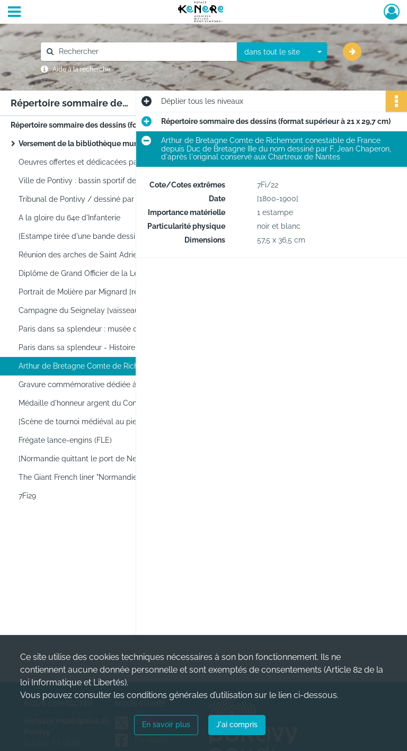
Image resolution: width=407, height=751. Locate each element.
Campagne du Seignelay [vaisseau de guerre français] (113, 310)
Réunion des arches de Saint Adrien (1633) (91, 255)
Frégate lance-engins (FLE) (65, 440)
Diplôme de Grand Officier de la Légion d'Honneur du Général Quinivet (125, 273)
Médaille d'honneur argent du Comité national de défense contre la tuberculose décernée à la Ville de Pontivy (125, 403)
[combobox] (282, 51)
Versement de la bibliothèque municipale (90, 143)
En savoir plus (166, 724)
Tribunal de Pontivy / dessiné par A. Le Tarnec (99, 199)
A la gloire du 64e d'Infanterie (69, 217)
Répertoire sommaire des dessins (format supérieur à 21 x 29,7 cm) (117, 125)
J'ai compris (237, 724)
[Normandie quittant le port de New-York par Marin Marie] (118, 458)
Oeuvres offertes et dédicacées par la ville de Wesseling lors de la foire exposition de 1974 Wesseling (125, 162)
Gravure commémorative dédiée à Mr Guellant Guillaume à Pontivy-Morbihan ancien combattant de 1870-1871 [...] (125, 384)
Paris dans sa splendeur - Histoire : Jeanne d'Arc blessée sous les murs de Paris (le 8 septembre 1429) (125, 347)
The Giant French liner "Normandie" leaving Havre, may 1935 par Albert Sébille (125, 477)
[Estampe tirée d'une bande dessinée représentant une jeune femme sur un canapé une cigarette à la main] (125, 236)
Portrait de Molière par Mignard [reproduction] (98, 292)
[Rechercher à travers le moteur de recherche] (144, 51)
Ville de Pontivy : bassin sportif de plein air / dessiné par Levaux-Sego (125, 180)
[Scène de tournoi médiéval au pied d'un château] (105, 421)
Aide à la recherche (81, 69)
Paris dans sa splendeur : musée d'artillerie (93, 329)
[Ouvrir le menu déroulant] (14, 12)
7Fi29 (27, 495)
